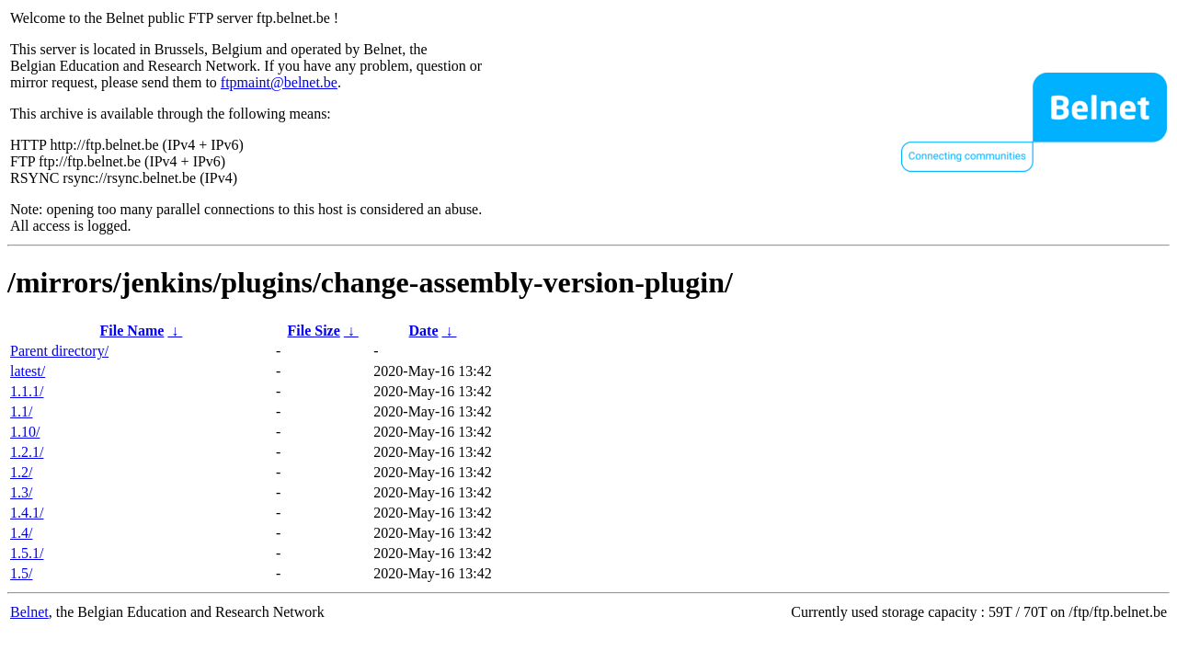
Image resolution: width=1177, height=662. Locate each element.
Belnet (29, 612)
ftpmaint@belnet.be (279, 82)
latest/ (27, 371)
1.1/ (21, 411)
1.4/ (21, 533)
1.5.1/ (26, 553)
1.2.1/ (26, 452)
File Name (132, 330)
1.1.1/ (26, 391)
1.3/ (21, 492)
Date (424, 330)
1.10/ (25, 431)
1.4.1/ (26, 512)
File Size (313, 330)
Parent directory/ (59, 351)
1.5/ (21, 573)
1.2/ (21, 472)
